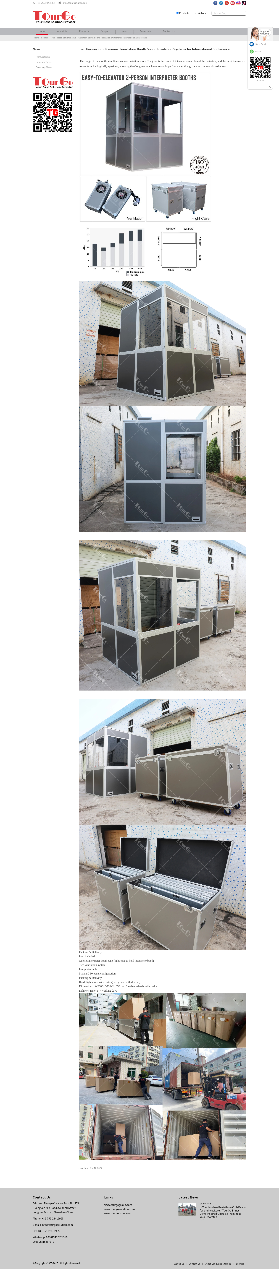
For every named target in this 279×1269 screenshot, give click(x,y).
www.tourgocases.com (117, 1213)
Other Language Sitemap (218, 1263)
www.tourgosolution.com (119, 1209)
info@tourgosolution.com (57, 1224)
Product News (43, 56)
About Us (62, 31)
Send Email (260, 44)
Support (105, 31)
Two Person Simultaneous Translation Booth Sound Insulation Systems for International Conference (99, 37)
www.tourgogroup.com (118, 1205)
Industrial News (43, 62)
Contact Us (169, 31)
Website (202, 13)
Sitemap (240, 1263)
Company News (44, 67)
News (124, 31)
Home (42, 31)
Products (184, 13)
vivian (258, 51)
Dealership (145, 31)
